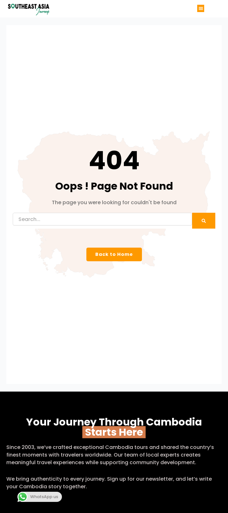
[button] (201, 8)
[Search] (203, 221)
